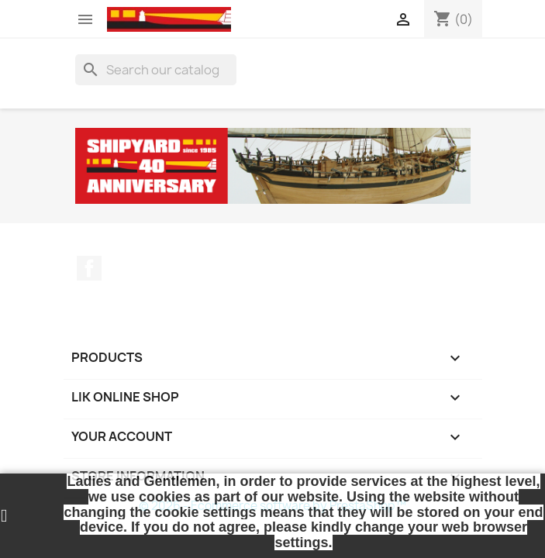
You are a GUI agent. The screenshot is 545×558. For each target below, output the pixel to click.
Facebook (89, 268)
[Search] (155, 69)
